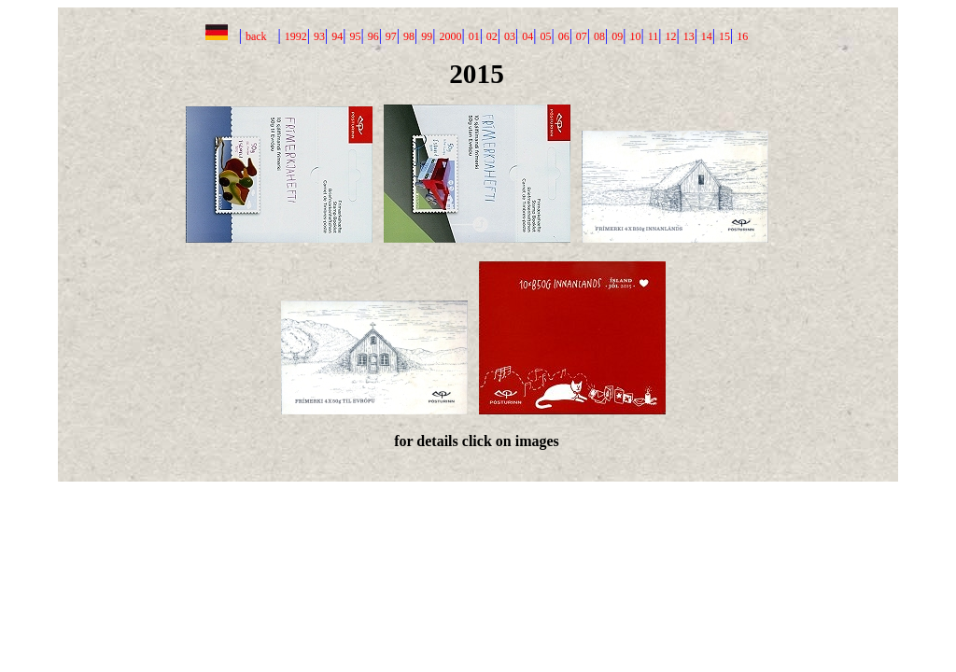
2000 (450, 36)
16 (742, 36)
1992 (296, 36)
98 (409, 36)
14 (706, 36)
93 (319, 36)
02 (492, 36)
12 (670, 36)
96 (373, 36)
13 (689, 36)
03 (509, 36)
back (256, 36)
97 (391, 36)
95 (354, 36)
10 (634, 36)
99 (426, 36)
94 (337, 36)
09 (617, 36)
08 (599, 36)
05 (545, 36)
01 (474, 36)
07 (581, 36)
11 (653, 36)
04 (527, 36)
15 (724, 36)
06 (563, 36)
